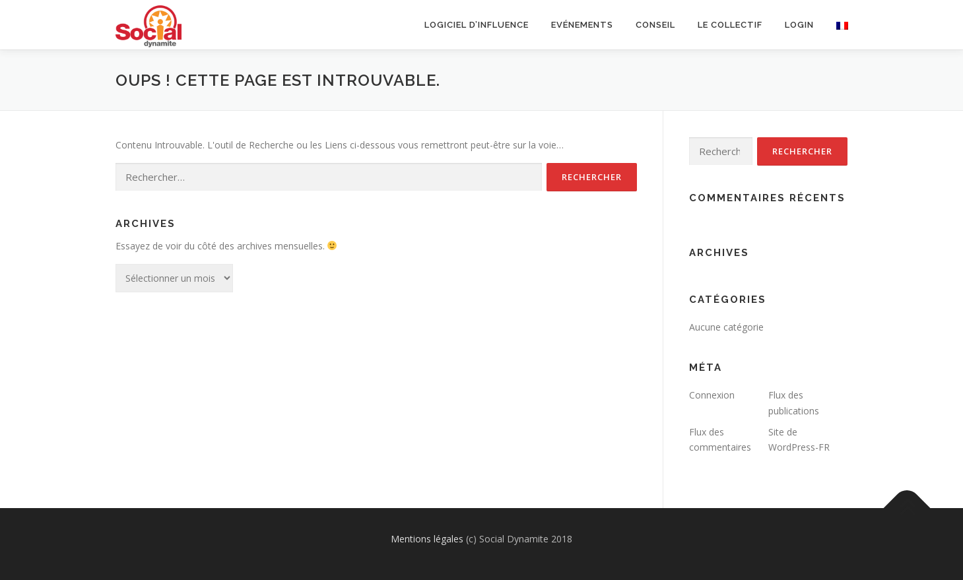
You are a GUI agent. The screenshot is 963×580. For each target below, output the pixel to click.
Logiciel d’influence (476, 25)
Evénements (582, 25)
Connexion (712, 395)
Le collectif (730, 25)
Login (799, 25)
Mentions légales (427, 538)
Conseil (655, 25)
